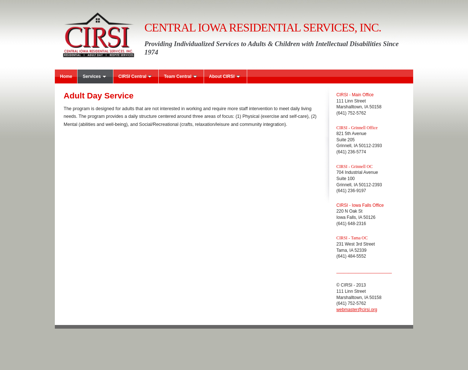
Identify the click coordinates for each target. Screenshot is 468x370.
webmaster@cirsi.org (356, 309)
